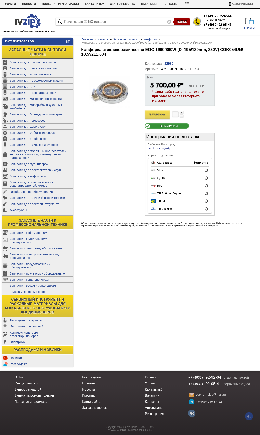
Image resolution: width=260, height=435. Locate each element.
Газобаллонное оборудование (31, 191)
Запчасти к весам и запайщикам (33, 285)
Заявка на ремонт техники (34, 395)
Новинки (16, 358)
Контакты (170, 3)
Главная (87, 39)
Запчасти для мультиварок (29, 164)
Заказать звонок (94, 407)
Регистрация (154, 414)
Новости (29, 3)
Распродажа (18, 364)
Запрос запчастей (27, 389)
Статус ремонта (122, 3)
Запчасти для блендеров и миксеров (36, 114)
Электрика (17, 342)
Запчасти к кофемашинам (28, 232)
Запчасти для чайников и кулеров (34, 144)
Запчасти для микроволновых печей (36, 98)
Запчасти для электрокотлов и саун (35, 170)
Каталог (103, 39)
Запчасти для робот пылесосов (32, 132)
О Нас (19, 377)
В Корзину (157, 114)
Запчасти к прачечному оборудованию (37, 273)
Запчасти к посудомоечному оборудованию (30, 265)
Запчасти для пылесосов (28, 120)
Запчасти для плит (23, 86)
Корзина (88, 395)
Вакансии (149, 3)
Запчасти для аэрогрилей (28, 126)
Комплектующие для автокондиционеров (24, 334)
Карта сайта (91, 401)
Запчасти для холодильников (31, 74)
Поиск (182, 21)
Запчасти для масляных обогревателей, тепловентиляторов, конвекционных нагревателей (38, 154)
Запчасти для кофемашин (28, 176)
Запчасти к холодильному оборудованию (28, 240)
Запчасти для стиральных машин (33, 62)
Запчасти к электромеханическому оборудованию (34, 256)
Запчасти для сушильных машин (33, 68)
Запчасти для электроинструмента (35, 204)
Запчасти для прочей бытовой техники (37, 197)
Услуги (10, 3)
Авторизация (242, 3)
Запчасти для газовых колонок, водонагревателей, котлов (32, 183)
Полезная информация (60, 3)
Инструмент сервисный (26, 326)
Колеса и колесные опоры (28, 291)
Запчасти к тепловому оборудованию (36, 248)
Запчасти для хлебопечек (28, 138)
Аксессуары (18, 210)
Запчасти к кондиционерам (29, 279)
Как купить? (94, 3)
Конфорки (150, 39)
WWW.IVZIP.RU (117, 430)
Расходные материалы (26, 320)
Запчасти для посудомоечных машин (36, 80)
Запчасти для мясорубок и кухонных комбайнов (36, 106)
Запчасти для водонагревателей (33, 92)
